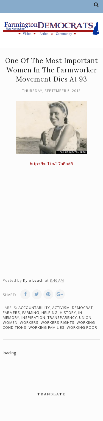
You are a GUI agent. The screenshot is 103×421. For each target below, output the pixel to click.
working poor (82, 327)
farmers (11, 312)
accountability (34, 307)
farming (30, 312)
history (68, 312)
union (85, 317)
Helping (49, 312)
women (10, 322)
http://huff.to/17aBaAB (51, 163)
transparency (62, 317)
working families (47, 327)
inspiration (33, 317)
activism (61, 307)
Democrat (82, 307)
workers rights (57, 322)
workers (29, 322)
